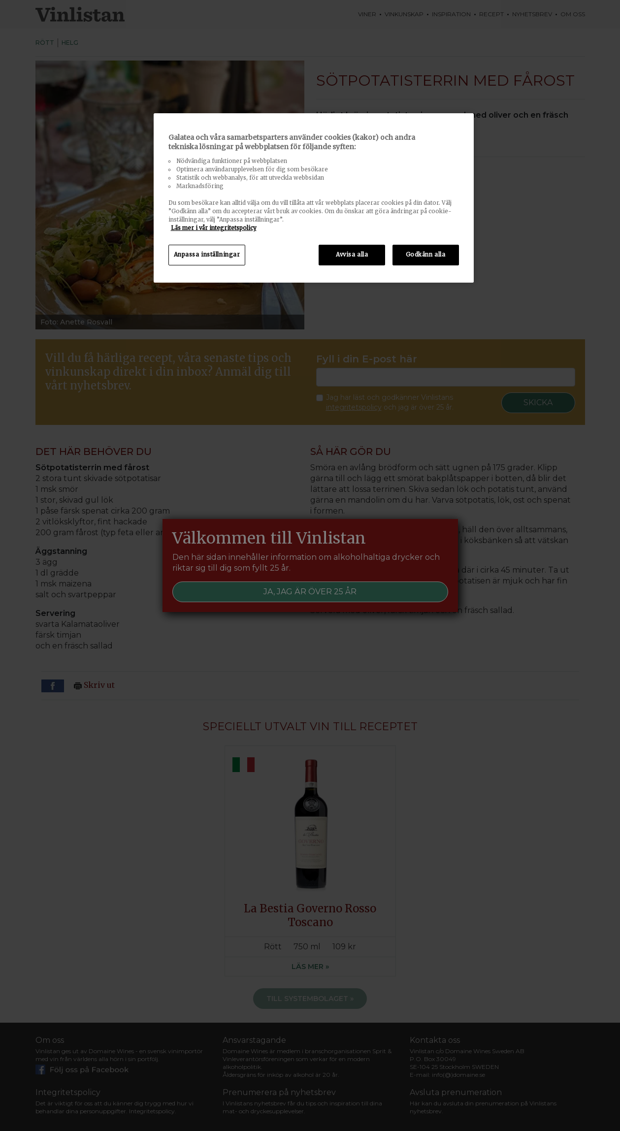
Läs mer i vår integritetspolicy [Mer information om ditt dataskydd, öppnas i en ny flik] (214, 228)
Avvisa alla (352, 254)
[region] (314, 198)
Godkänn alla (426, 254)
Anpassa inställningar (207, 254)
